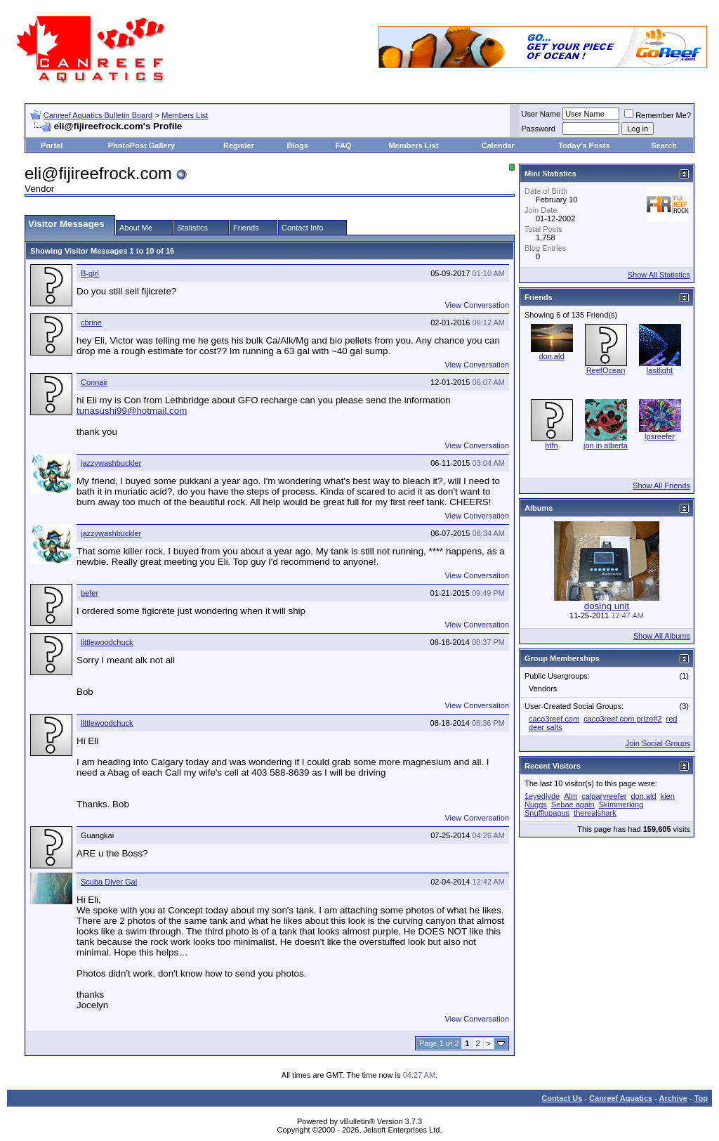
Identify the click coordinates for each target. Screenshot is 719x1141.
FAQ (344, 145)
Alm (570, 796)
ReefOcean (606, 370)
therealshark (595, 813)
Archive (673, 1098)
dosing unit (606, 606)
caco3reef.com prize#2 (622, 719)
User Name (541, 114)
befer (89, 593)
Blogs (297, 145)
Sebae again (573, 804)
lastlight (660, 370)
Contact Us (561, 1098)
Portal (51, 145)
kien (668, 796)
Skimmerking (621, 804)
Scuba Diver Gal (109, 882)
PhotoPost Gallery (141, 145)
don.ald (551, 356)
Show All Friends (661, 485)
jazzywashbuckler (111, 463)
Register (238, 145)
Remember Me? (657, 115)
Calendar (498, 145)
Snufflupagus (547, 813)
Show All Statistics (659, 274)
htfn (551, 445)
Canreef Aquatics (620, 1098)
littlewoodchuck (107, 642)
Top (701, 1098)
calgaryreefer (603, 796)
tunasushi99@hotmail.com (132, 410)
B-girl (90, 273)
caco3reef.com (554, 719)
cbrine (91, 322)
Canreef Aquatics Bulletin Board (98, 115)
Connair (94, 382)
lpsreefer (660, 436)
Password (538, 128)
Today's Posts (583, 145)
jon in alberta (605, 445)
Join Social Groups (658, 743)
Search (664, 145)
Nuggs (536, 804)
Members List (184, 115)
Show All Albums (661, 636)
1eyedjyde (542, 796)
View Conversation (476, 305)
